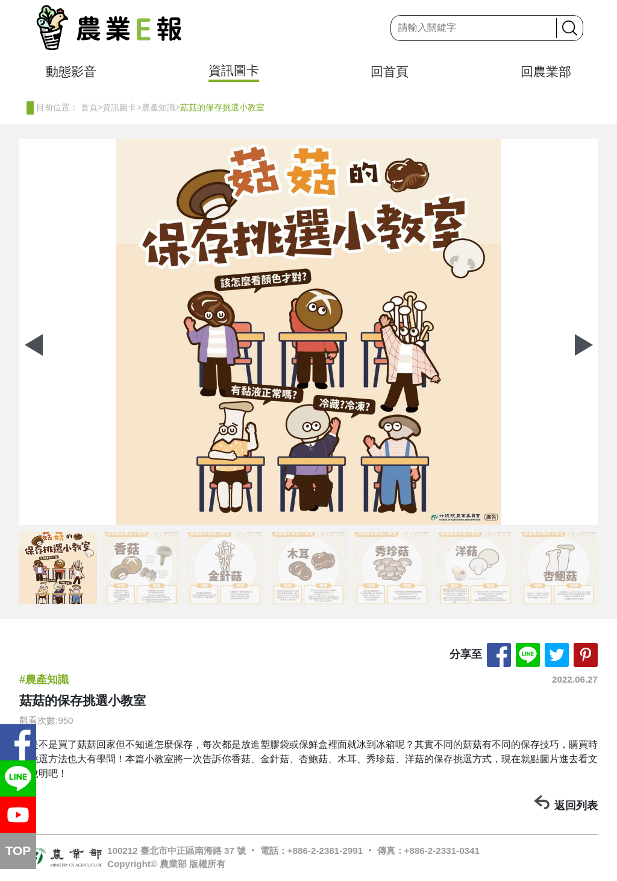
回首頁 (390, 71)
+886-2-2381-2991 (325, 850)
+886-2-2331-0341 (442, 850)
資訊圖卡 (233, 70)
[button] (583, 345)
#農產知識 (44, 680)
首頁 (89, 107)
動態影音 (71, 71)
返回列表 (576, 806)
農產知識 (158, 107)
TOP (18, 850)
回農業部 (546, 71)
